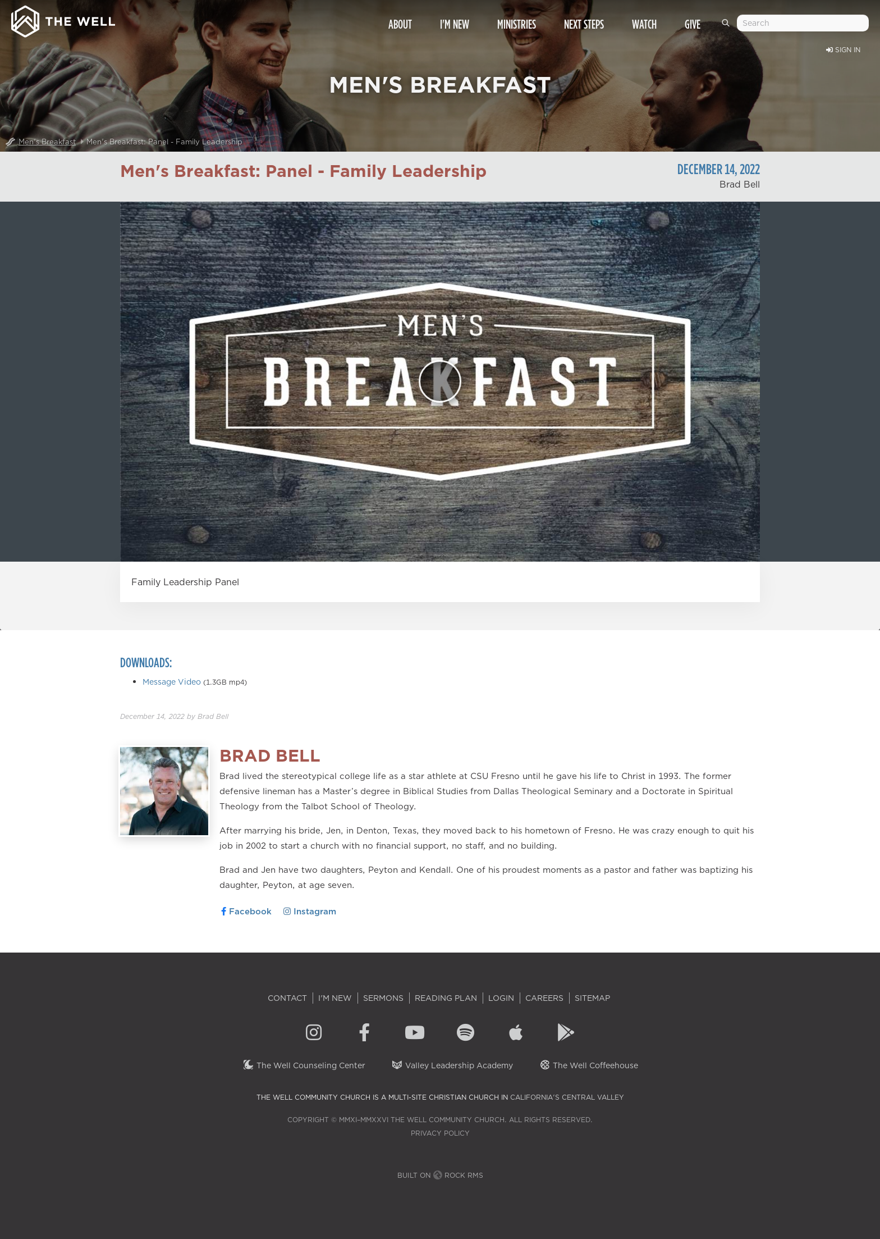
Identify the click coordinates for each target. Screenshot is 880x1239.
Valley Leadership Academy (452, 1065)
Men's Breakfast (47, 141)
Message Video (172, 681)
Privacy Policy (440, 1133)
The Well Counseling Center (303, 1065)
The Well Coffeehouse (588, 1065)
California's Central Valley (567, 1097)
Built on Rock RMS (440, 1175)
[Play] (440, 381)
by (174, 716)
